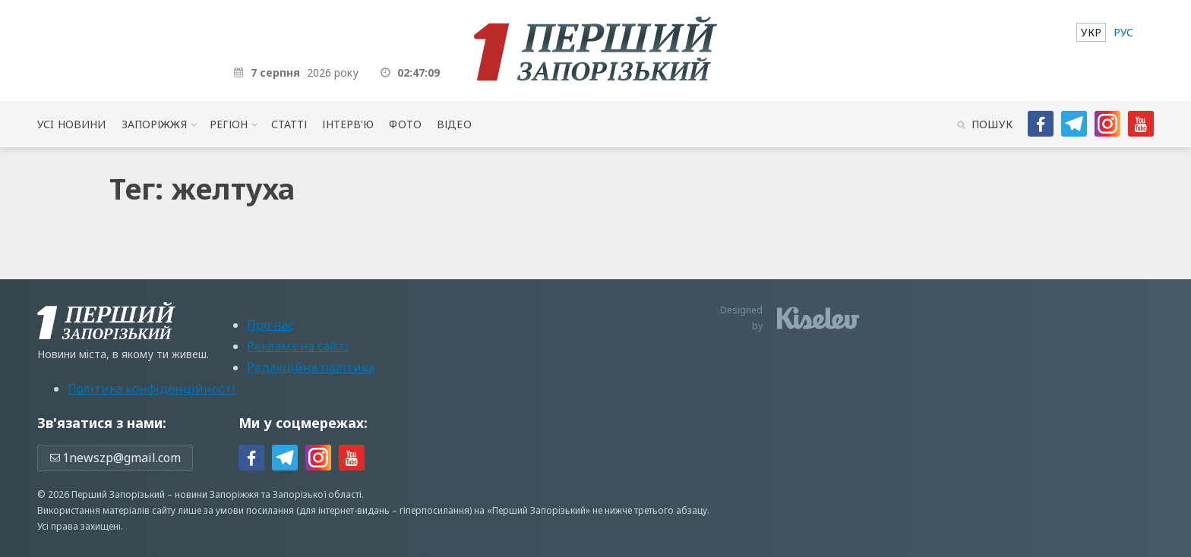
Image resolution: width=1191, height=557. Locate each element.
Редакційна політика (310, 367)
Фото (405, 124)
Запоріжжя (154, 124)
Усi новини (71, 124)
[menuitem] (1091, 32)
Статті (289, 124)
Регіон (229, 124)
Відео (454, 124)
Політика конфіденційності (151, 388)
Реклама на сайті (298, 346)
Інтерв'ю (348, 124)
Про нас (270, 324)
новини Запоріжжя (217, 494)
